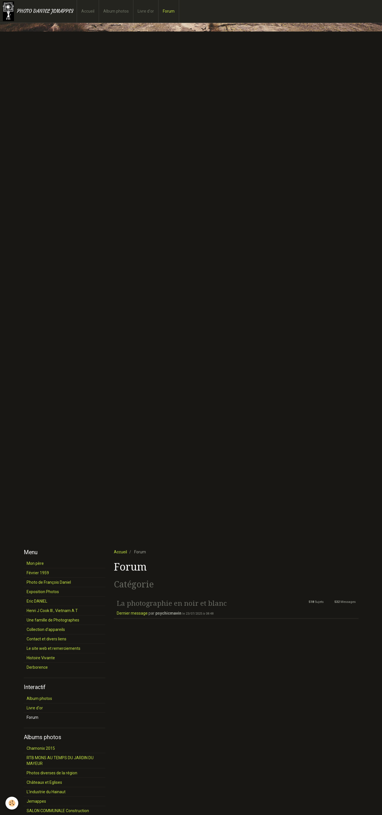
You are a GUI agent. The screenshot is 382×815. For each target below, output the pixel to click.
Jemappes (36, 801)
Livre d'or (146, 11)
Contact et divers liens (46, 639)
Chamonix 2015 (41, 748)
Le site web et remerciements (53, 648)
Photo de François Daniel (49, 582)
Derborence (37, 667)
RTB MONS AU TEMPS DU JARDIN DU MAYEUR (60, 760)
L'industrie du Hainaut (46, 792)
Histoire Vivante (41, 658)
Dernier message (132, 613)
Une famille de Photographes (53, 620)
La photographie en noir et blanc (172, 603)
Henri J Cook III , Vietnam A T (52, 610)
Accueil (87, 11)
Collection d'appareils (46, 629)
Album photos (116, 11)
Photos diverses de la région (52, 773)
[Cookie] (12, 803)
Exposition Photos (43, 591)
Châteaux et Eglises (44, 782)
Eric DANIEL (37, 601)
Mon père (35, 563)
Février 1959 (38, 573)
